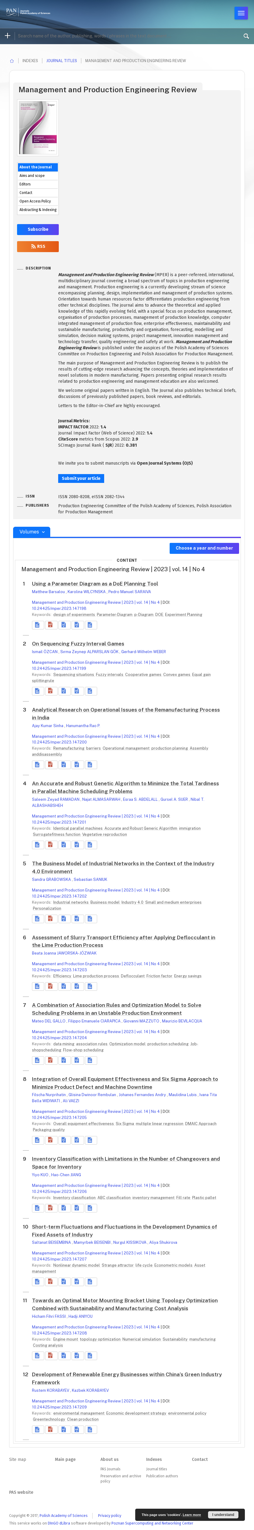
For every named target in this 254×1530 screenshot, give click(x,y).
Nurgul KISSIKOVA (130, 1242)
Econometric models (173, 1265)
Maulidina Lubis (183, 1094)
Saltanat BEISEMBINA (52, 1242)
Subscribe (38, 229)
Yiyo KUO (40, 1175)
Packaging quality (49, 1129)
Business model (105, 902)
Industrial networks (71, 902)
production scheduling (168, 1044)
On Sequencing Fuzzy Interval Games (78, 644)
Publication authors (162, 1476)
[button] (51, 625)
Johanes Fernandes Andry (143, 1094)
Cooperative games (143, 674)
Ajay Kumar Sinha (48, 725)
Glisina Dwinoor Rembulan (93, 1094)
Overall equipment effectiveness (84, 1123)
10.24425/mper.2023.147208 (59, 1333)
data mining (64, 1044)
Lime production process (96, 976)
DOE (159, 614)
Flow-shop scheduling (83, 1050)
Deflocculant (133, 976)
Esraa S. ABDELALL (141, 799)
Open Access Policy (35, 201)
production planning (170, 748)
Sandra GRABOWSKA (52, 879)
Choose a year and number (204, 548)
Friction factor (159, 976)
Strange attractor (118, 1265)
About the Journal (35, 167)
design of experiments (74, 614)
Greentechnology (49, 1419)
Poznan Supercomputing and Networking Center (152, 1523)
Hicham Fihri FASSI (49, 1316)
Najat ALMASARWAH (101, 799)
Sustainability (176, 1339)
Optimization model (127, 1044)
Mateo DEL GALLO (49, 1021)
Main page (65, 1459)
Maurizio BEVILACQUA (182, 1021)
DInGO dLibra (59, 1523)
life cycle (144, 1265)
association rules (92, 1044)
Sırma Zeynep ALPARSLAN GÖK (89, 651)
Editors (24, 184)
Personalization (47, 908)
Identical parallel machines (78, 828)
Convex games (177, 674)
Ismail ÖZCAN (45, 651)
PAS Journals (110, 1469)
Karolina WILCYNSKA (87, 591)
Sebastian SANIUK (90, 879)
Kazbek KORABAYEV (90, 1390)
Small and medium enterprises (173, 902)
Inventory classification (75, 1197)
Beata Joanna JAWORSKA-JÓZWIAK (64, 953)
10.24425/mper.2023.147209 (59, 1407)
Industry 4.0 (133, 902)
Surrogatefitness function (57, 834)
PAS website (21, 1492)
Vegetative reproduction (104, 834)
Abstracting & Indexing (37, 210)
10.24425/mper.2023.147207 (59, 1259)
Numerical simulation (142, 1339)
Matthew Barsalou (49, 591)
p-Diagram (144, 614)
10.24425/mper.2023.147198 (59, 608)
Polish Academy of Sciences (64, 1515)
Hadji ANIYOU (81, 1316)
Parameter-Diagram (115, 614)
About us (109, 1459)
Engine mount (66, 1339)
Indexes (154, 1459)
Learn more (192, 1515)
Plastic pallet (204, 1197)
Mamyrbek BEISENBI (92, 1242)
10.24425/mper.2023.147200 (59, 742)
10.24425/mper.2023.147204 (59, 1038)
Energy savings (188, 976)
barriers (94, 748)
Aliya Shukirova (163, 1242)
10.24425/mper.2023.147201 (59, 822)
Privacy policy (109, 1515)
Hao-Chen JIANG (66, 1175)
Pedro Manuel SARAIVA (129, 591)
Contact (25, 193)
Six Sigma (125, 1123)
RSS (38, 246)
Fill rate (183, 1197)
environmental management (79, 1413)
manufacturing (202, 1339)
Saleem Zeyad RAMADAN (56, 799)
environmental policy (187, 1413)
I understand (223, 1515)
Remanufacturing (69, 748)
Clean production (83, 1419)
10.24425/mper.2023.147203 (59, 970)
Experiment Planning (183, 614)
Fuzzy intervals (110, 674)
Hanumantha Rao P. (83, 725)
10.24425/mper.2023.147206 (59, 1191)
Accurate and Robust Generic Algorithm (141, 828)
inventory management (153, 1197)
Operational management (126, 748)
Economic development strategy (136, 1413)
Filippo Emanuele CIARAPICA (95, 1021)
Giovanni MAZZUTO (141, 1021)
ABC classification (114, 1197)
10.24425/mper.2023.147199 (59, 668)
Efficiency (62, 976)
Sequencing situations (74, 674)
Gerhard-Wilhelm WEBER (143, 651)
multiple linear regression (160, 1123)
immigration (190, 828)
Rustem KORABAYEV (51, 1390)
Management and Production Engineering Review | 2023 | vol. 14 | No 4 (96, 602)
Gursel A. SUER (175, 799)
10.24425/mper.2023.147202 (59, 896)
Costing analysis (48, 1345)
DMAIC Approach (201, 1123)
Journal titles (61, 60)
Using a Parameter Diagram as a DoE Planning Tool (95, 584)
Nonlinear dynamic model (77, 1265)
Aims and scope (32, 176)
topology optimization (101, 1339)
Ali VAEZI (71, 1101)
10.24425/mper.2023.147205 (59, 1117)
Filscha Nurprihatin (49, 1094)
